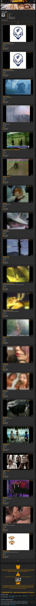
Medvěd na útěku (6, 256)
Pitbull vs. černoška (6, 176)
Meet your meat (6, 417)
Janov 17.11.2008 (6, 96)
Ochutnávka (5, 390)
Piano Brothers (5, 497)
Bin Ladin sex (5, 524)
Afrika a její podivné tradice (8, 310)
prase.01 (5, 71)
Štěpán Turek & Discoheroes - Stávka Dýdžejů (11, 149)
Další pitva (5, 203)
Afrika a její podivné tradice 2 (8, 283)
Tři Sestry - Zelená (6, 470)
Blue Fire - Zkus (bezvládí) (7, 69)
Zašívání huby (5, 363)
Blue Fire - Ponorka (6, 42)
